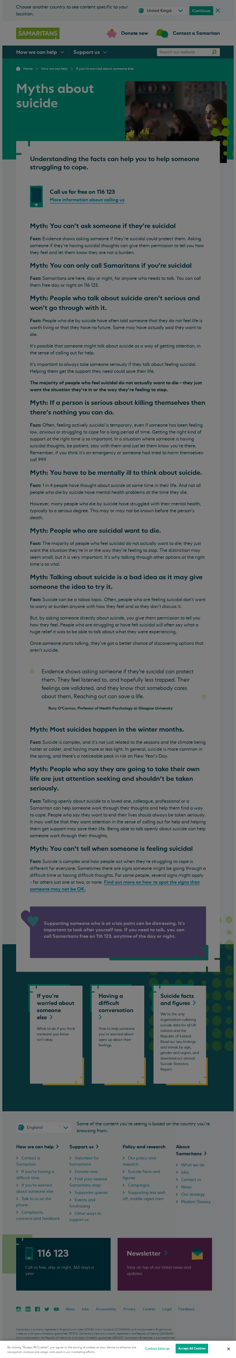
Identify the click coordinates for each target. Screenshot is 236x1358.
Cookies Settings (157, 1348)
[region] (118, 1349)
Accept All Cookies (191, 1348)
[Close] (229, 1349)
